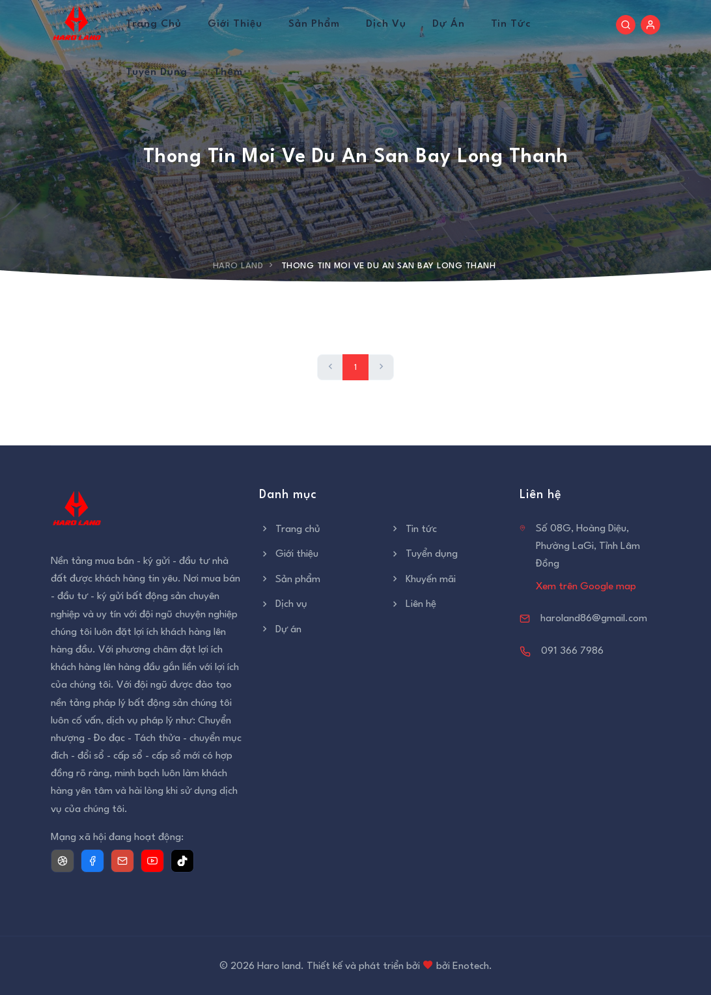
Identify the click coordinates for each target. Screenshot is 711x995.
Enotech (471, 966)
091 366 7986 (572, 651)
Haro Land (238, 266)
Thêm (228, 72)
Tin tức (511, 24)
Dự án (448, 24)
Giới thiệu (235, 24)
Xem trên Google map (586, 587)
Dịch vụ (386, 24)
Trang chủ (154, 24)
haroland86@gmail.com (593, 618)
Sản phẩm (314, 24)
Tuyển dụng (157, 72)
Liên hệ (412, 604)
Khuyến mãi (422, 579)
